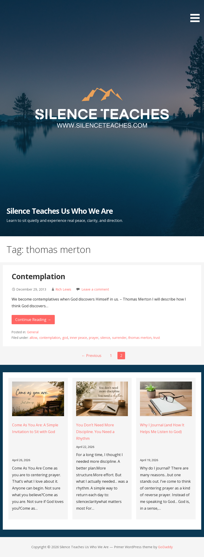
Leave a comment (95, 289)
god (65, 337)
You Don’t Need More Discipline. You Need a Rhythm (95, 431)
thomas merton (140, 337)
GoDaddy (165, 547)
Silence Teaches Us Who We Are (59, 211)
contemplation (49, 337)
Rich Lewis (63, 289)
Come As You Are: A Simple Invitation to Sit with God (35, 428)
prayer (93, 337)
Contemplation (38, 276)
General (33, 332)
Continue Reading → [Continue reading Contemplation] (33, 319)
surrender (119, 337)
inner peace (78, 337)
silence (105, 337)
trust (156, 337)
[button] (196, 12)
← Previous (91, 355)
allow (33, 337)
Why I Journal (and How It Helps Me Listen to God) (162, 428)
